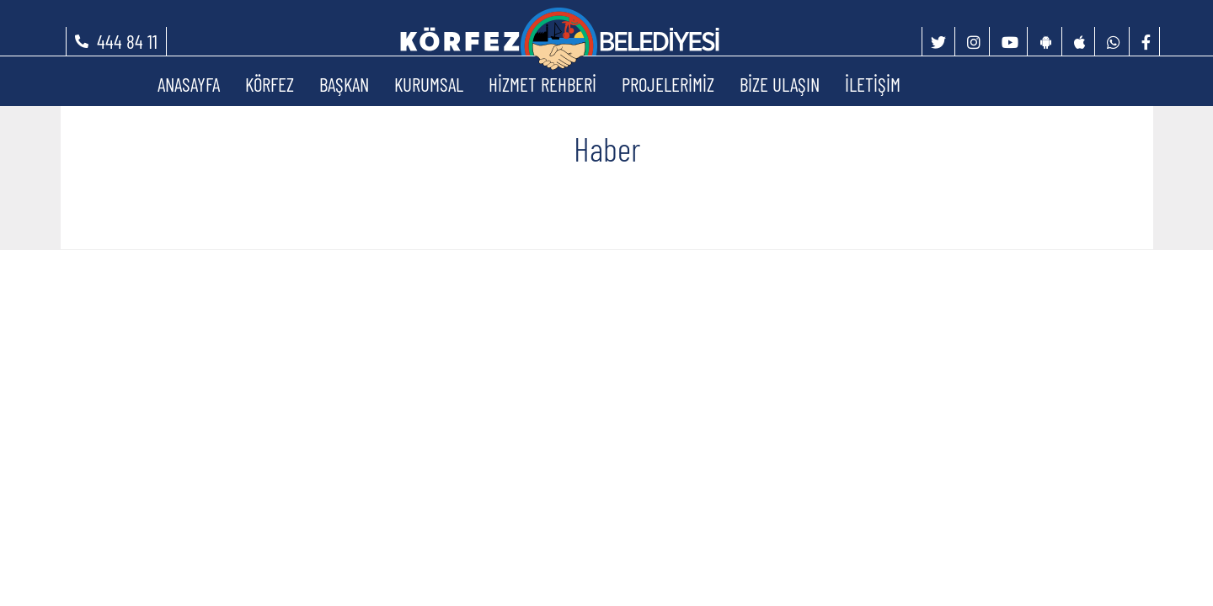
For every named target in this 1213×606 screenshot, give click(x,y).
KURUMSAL (428, 84)
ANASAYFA (189, 84)
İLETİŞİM (872, 84)
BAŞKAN (344, 84)
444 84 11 (127, 41)
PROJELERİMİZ (668, 84)
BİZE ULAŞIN (780, 84)
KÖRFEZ (269, 84)
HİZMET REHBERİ (542, 84)
